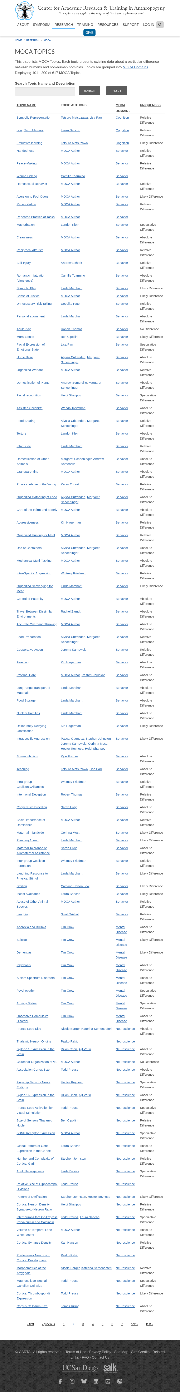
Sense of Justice (28, 296)
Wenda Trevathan (73, 408)
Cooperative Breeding (32, 807)
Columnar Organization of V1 (37, 1062)
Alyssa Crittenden (73, 357)
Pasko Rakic (69, 1041)
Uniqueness (150, 105)
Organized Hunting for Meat (36, 535)
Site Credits (140, 1352)
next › (134, 1324)
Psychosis (24, 965)
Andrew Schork (71, 262)
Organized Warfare (30, 370)
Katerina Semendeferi (96, 1028)
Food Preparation (29, 637)
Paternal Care (26, 675)
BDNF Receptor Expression (36, 1133)
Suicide (22, 939)
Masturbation (26, 224)
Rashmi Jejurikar (93, 675)
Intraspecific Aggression (33, 738)
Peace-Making (27, 163)
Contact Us (100, 1357)
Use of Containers (29, 548)
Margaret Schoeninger (76, 459)
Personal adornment (31, 316)
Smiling (22, 886)
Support (131, 24)
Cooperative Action (30, 649)
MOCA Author (70, 150)
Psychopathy (26, 990)
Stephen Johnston (98, 738)
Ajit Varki (85, 1049)
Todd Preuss (69, 1069)
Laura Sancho (70, 130)
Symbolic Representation (34, 117)
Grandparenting (27, 471)
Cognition (122, 117)
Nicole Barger (70, 1028)
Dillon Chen (69, 1049)
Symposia (41, 24)
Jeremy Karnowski (74, 649)
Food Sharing (26, 420)
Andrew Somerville (74, 382)
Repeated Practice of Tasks (36, 217)
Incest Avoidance (28, 894)
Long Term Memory (30, 130)
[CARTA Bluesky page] (84, 1384)
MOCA (47, 40)
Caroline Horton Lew (75, 886)
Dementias (24, 952)
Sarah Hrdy (69, 807)
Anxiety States (27, 1003)
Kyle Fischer (69, 756)
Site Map (121, 1352)
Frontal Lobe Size (29, 1028)
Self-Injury (24, 262)
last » (149, 1324)
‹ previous (48, 1324)
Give (89, 32)
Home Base (25, 357)
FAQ (85, 1357)
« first (30, 1324)
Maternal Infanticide (30, 832)
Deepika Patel (70, 303)
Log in (148, 24)
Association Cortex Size (33, 1069)
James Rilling (70, 1306)
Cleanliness (25, 237)
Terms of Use (75, 1352)
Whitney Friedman (73, 573)
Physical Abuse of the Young (36, 484)
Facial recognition (29, 395)
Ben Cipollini (69, 336)
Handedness (25, 150)
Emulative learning (29, 143)
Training (85, 24)
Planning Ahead (28, 840)
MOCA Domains (135, 67)
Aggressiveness (28, 522)
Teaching (23, 769)
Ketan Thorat (70, 484)
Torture (21, 433)
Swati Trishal (70, 914)
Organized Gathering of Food (37, 497)
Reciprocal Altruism (30, 250)
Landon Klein (70, 224)
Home (18, 40)
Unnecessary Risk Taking (34, 303)
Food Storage (26, 700)
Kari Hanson (69, 1242)
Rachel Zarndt (71, 611)
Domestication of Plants (33, 382)
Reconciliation (26, 204)
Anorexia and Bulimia (31, 927)
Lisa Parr (95, 117)
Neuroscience (125, 1028)
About (23, 24)
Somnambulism (27, 756)
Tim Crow (67, 927)
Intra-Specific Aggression (34, 573)
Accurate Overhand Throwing (37, 624)
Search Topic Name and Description (45, 83)
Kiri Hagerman (71, 522)
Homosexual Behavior (32, 183)
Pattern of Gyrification (32, 1196)
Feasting (23, 662)
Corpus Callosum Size (32, 1306)
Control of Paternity (30, 598)
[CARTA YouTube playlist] (108, 1384)
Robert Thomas (71, 329)
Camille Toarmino (73, 176)
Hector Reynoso (72, 748)
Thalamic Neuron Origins (34, 1041)
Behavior (122, 150)
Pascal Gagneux (72, 738)
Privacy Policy (100, 1352)
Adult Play (24, 329)
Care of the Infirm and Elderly (37, 509)
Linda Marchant (71, 288)
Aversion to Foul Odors (33, 196)
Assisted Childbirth (30, 408)
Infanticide (24, 446)
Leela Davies (70, 1171)
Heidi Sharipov (71, 395)
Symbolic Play (26, 288)
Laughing (23, 914)
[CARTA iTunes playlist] (120, 1381)
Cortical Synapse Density (34, 1242)
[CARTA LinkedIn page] (96, 1384)
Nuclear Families (28, 713)
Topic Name (26, 105)
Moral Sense (25, 336)
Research (63, 24)
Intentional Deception (31, 794)
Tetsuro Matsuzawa (74, 117)
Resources (107, 24)
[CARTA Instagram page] (72, 1384)
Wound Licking (27, 176)
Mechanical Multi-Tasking (34, 560)
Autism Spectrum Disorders (36, 978)
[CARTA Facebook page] (60, 1384)
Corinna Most (97, 743)
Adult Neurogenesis (30, 1171)
